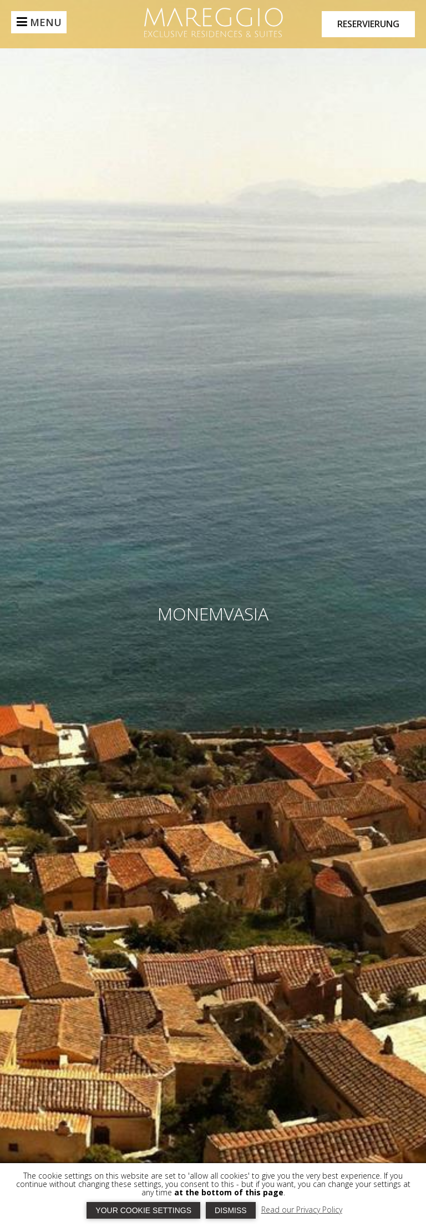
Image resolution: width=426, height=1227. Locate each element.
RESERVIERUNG (368, 24)
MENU (46, 22)
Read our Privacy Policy (301, 1209)
